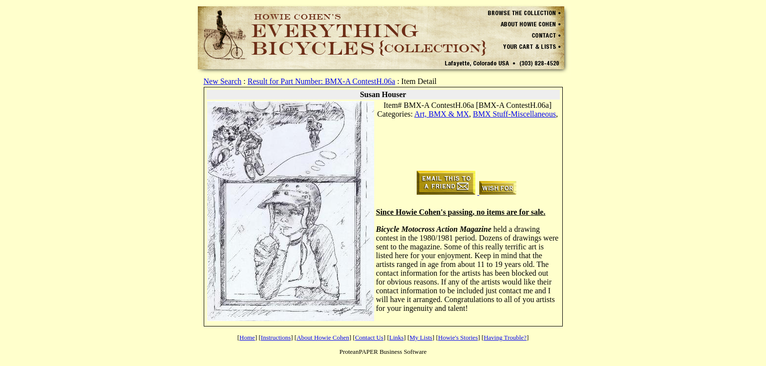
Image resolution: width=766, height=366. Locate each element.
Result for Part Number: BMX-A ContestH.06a (321, 81)
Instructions (276, 337)
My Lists (420, 337)
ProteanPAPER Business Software (383, 351)
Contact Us (369, 337)
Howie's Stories (458, 337)
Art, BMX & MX (441, 114)
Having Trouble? (505, 337)
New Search (223, 81)
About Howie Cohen (323, 337)
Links (396, 337)
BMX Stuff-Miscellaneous (514, 114)
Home (247, 337)
